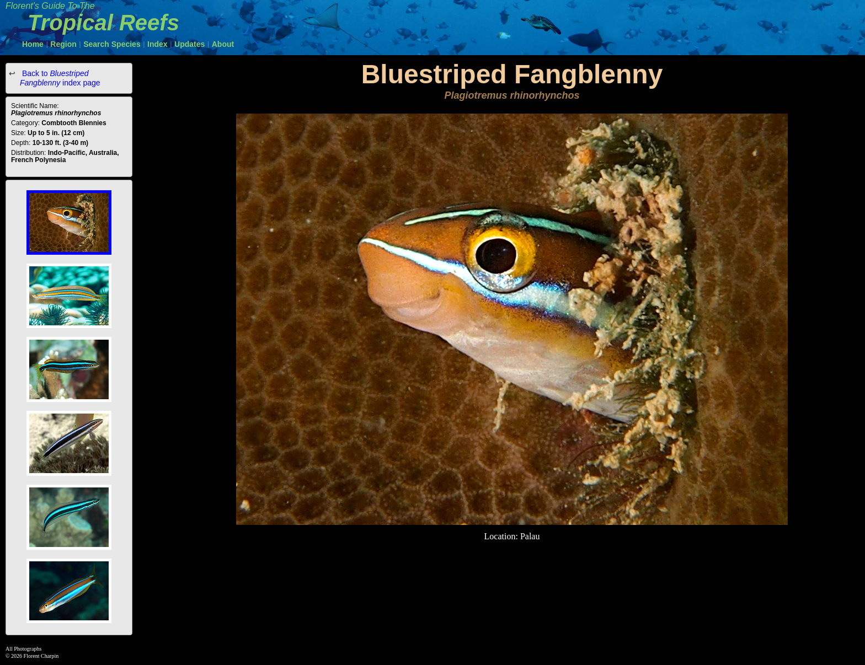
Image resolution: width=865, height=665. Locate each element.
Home (33, 44)
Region (63, 44)
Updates (189, 44)
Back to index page (60, 78)
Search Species (112, 44)
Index (157, 44)
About (223, 44)
